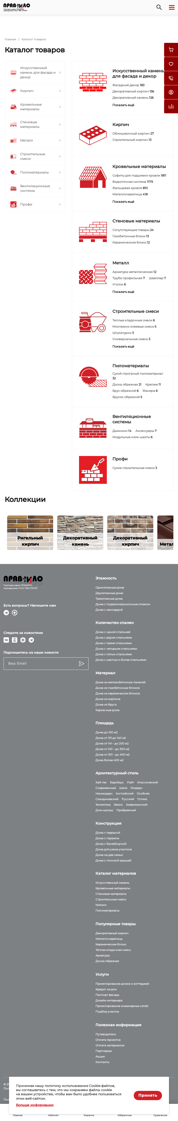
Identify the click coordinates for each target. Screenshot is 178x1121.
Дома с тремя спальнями (113, 643)
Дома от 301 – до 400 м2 (112, 754)
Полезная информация (118, 1025)
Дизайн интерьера (108, 1000)
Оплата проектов (108, 1040)
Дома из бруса (106, 704)
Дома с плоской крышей (113, 860)
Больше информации (35, 1105)
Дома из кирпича (107, 699)
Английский (125, 793)
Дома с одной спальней (112, 632)
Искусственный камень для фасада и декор (138, 73)
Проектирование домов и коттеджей (122, 983)
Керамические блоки (110, 944)
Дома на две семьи (109, 855)
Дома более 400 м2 (109, 760)
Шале (123, 788)
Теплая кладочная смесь (113, 950)
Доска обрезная (107, 961)
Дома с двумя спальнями (113, 637)
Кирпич (120, 124)
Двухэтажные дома (109, 593)
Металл (120, 263)
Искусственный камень (112, 882)
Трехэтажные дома (109, 598)
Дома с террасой (107, 832)
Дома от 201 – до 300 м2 (112, 749)
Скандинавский (106, 799)
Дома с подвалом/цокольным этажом (122, 604)
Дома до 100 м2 (106, 732)
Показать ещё (123, 105)
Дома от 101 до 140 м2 (110, 738)
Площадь (104, 723)
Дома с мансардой (109, 609)
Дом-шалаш (104, 810)
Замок (118, 804)
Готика (142, 799)
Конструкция (108, 823)
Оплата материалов (109, 1045)
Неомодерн (103, 793)
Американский (136, 804)
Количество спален (114, 623)
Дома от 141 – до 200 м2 (112, 743)
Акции (100, 1056)
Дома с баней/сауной (110, 844)
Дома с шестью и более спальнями (120, 660)
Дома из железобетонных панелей (120, 682)
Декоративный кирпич (111, 933)
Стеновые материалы (136, 221)
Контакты (102, 1062)
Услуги (102, 974)
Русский (128, 799)
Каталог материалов (115, 873)
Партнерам (103, 1051)
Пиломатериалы (130, 365)
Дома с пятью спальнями (113, 654)
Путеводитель (105, 1034)
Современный (105, 788)
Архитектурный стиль (116, 773)
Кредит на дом (106, 989)
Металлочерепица (108, 938)
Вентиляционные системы (131, 419)
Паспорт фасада (107, 995)
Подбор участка (107, 1011)
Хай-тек (101, 782)
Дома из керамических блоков (117, 693)
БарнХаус (117, 782)
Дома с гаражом (107, 838)
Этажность (105, 578)
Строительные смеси (135, 311)
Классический (147, 782)
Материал (105, 673)
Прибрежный (126, 810)
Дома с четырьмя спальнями (116, 648)
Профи (119, 459)
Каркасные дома (107, 710)
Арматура (102, 955)
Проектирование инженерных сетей (121, 1006)
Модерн (136, 788)
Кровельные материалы (139, 166)
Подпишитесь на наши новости (31, 652)
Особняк (143, 793)
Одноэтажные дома (109, 587)
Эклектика (103, 804)
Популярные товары (115, 924)
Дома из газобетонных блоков (117, 688)
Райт (130, 782)
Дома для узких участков (113, 849)
